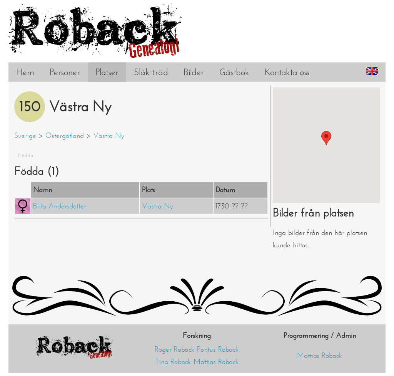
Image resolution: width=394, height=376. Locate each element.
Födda (25, 155)
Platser (107, 72)
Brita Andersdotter (59, 206)
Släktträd (151, 72)
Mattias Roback (216, 362)
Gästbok (234, 72)
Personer (65, 72)
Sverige (25, 135)
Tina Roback (173, 362)
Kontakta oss (287, 72)
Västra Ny (108, 135)
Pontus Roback (218, 349)
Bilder (194, 72)
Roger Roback (175, 349)
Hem (25, 72)
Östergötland (64, 135)
